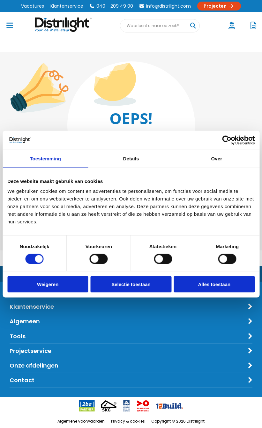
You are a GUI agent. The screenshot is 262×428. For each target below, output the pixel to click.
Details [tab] (131, 158)
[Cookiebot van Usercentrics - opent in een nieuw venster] (227, 140)
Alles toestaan (214, 284)
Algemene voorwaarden (81, 421)
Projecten (219, 6)
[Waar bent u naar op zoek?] (192, 25)
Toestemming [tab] (45, 158)
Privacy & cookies (128, 421)
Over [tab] (216, 158)
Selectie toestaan (131, 284)
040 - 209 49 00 (111, 6)
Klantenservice (66, 6)
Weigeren (47, 284)
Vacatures (32, 6)
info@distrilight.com (165, 6)
